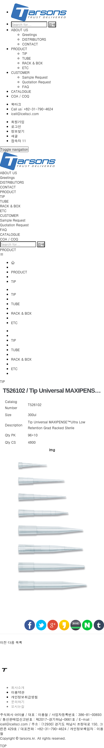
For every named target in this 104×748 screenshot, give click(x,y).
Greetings (29, 34)
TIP (24, 53)
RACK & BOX (32, 62)
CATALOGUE (21, 91)
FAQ (25, 86)
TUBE (26, 58)
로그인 (16, 126)
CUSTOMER (20, 72)
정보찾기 (17, 131)
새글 (14, 135)
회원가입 (17, 121)
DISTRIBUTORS (34, 39)
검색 (52, 24)
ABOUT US (19, 29)
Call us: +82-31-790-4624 (32, 108)
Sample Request (35, 77)
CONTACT (30, 44)
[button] (4, 642)
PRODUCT (19, 48)
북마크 (16, 104)
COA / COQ (20, 96)
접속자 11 (18, 140)
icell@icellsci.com (25, 113)
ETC (25, 67)
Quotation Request (36, 81)
